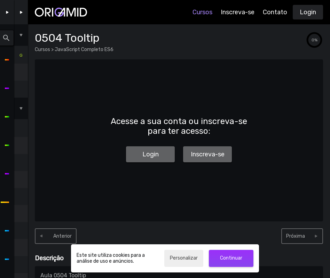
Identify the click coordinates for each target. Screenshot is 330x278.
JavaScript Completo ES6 (83, 49)
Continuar (231, 258)
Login (308, 12)
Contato (275, 12)
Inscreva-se (237, 12)
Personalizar (184, 258)
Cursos (202, 12)
